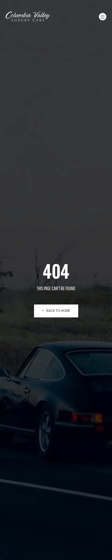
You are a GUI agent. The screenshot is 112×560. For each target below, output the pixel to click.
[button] (102, 16)
